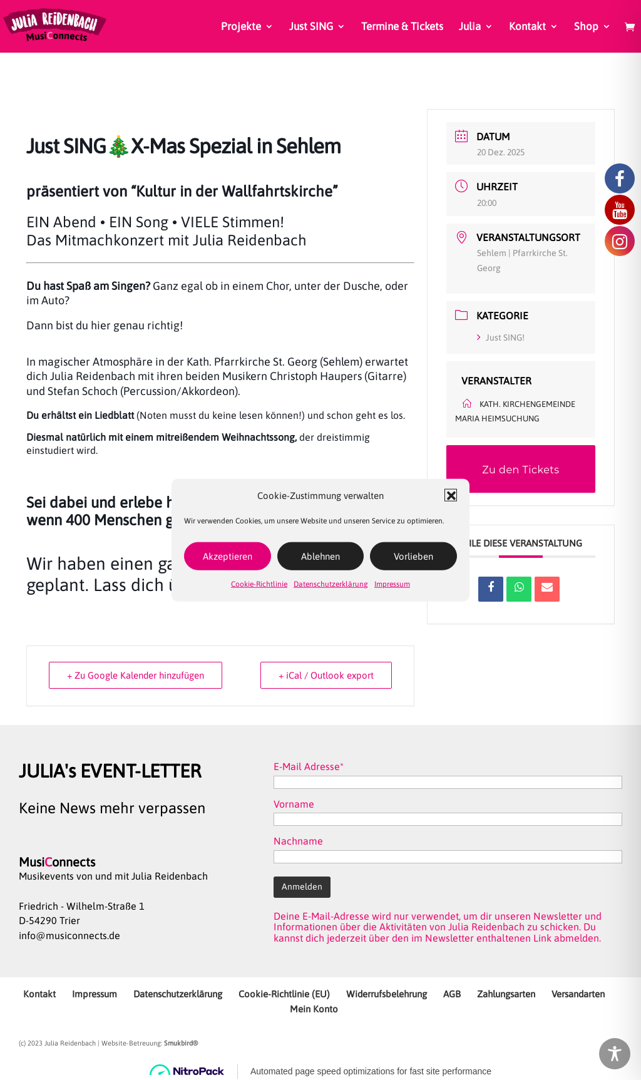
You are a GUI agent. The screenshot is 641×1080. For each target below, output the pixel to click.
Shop (586, 27)
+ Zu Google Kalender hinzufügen (135, 675)
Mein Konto (314, 1009)
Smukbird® (181, 1043)
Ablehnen (320, 556)
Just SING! (501, 337)
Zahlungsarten (506, 994)
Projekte (241, 27)
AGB (452, 994)
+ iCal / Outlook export (326, 675)
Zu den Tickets (520, 470)
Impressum (392, 584)
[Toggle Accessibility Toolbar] (615, 1054)
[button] (450, 495)
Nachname (298, 840)
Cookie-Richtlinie (259, 584)
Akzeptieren (227, 556)
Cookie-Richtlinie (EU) (284, 994)
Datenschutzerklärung (331, 584)
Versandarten (578, 994)
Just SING (311, 27)
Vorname (294, 804)
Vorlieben (413, 556)
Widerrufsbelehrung (386, 994)
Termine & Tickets (402, 27)
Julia (470, 27)
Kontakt (527, 27)
